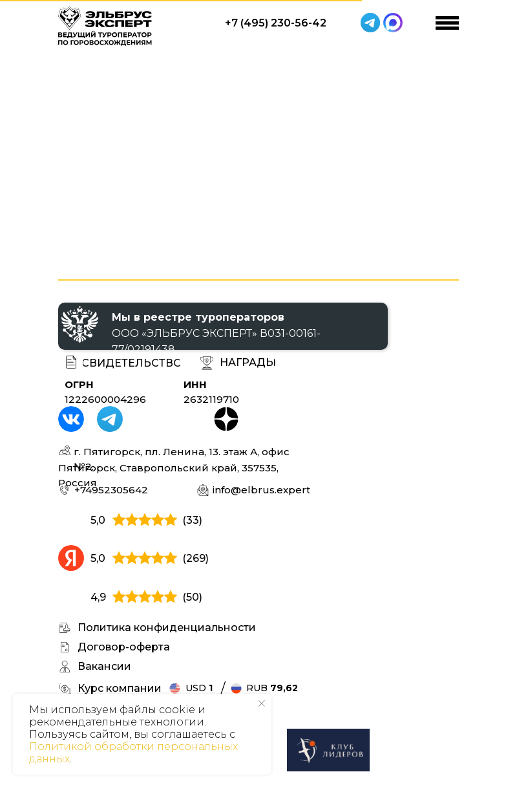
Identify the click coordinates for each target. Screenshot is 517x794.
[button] (247, 363)
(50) (192, 597)
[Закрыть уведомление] (261, 703)
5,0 (97, 520)
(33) (192, 520)
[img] (328, 750)
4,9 (98, 597)
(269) (195, 558)
